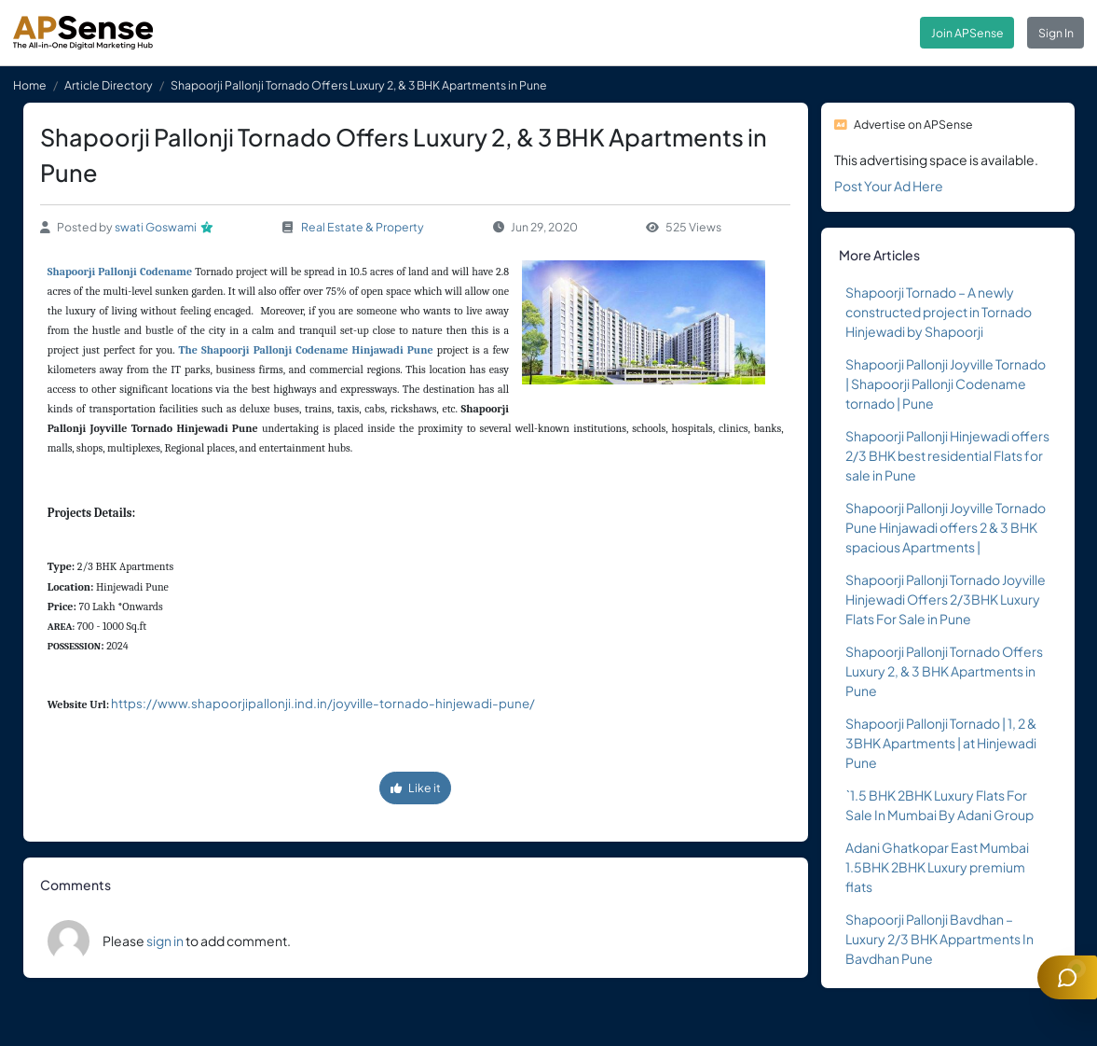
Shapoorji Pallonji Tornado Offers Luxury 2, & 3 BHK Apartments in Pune (944, 671)
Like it (416, 787)
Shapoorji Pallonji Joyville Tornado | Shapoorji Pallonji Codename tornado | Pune (945, 383)
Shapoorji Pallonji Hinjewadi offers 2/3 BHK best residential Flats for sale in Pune (947, 455)
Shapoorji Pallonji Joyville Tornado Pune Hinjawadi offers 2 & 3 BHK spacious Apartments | (945, 527)
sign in (165, 940)
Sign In (1056, 32)
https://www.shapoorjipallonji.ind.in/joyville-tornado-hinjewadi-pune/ (323, 703)
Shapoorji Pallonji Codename (120, 271)
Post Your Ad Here (888, 185)
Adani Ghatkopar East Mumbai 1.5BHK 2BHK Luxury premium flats (937, 867)
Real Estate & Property (362, 226)
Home (30, 84)
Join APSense (967, 32)
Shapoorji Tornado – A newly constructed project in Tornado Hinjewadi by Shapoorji (938, 312)
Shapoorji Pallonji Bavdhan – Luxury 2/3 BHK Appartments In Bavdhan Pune (939, 939)
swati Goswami (156, 226)
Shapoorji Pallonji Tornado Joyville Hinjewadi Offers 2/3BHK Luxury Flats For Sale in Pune (945, 599)
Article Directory (108, 84)
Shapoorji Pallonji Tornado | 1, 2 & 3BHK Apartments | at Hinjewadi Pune (940, 743)
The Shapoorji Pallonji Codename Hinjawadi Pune (306, 349)
